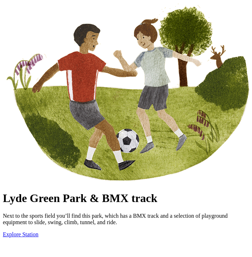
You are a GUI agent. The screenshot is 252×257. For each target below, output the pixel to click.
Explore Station (20, 234)
